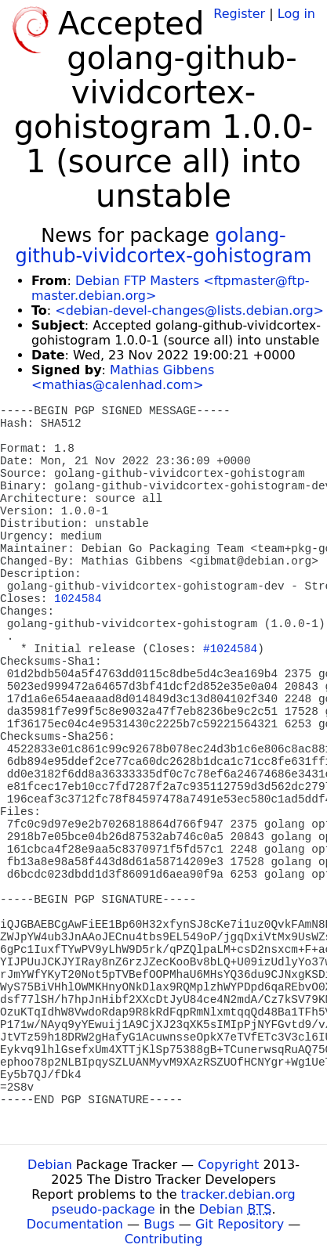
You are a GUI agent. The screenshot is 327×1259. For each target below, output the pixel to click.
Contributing (164, 1239)
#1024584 (230, 649)
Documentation (75, 1224)
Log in (296, 13)
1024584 (77, 599)
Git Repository (239, 1224)
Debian (49, 1164)
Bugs (159, 1224)
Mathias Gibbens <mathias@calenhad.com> (122, 377)
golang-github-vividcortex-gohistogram (164, 246)
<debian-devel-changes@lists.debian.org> (189, 310)
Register (239, 13)
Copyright (228, 1164)
